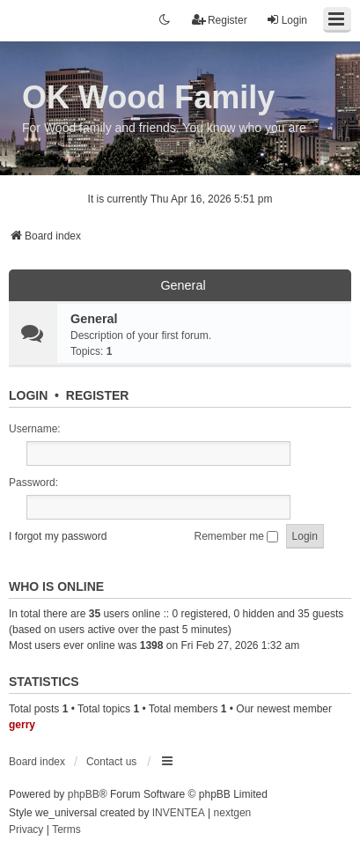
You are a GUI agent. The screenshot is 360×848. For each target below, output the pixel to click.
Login (28, 395)
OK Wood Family (148, 97)
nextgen (233, 813)
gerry (22, 725)
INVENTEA (178, 813)
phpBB (83, 794)
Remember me (237, 536)
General (182, 285)
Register (97, 395)
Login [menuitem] (286, 19)
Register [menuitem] (219, 19)
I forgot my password (58, 536)
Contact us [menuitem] (111, 762)
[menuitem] (26, 830)
